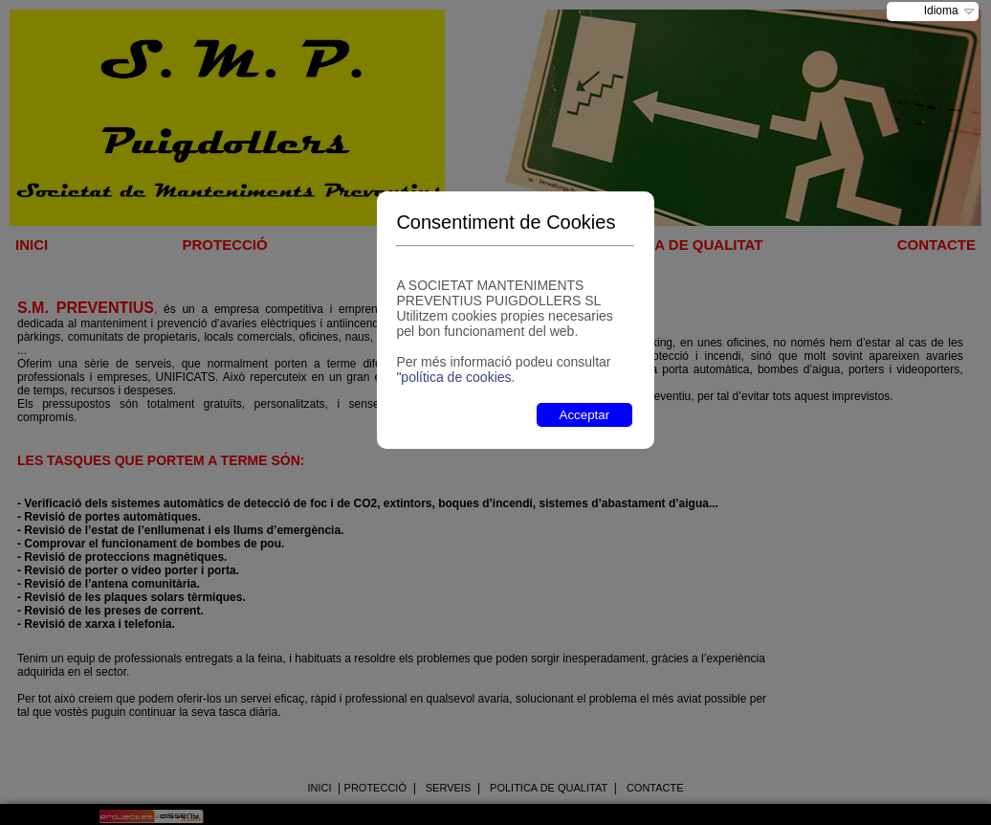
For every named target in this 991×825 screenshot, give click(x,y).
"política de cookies (453, 377)
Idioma (941, 10)
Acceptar (585, 415)
